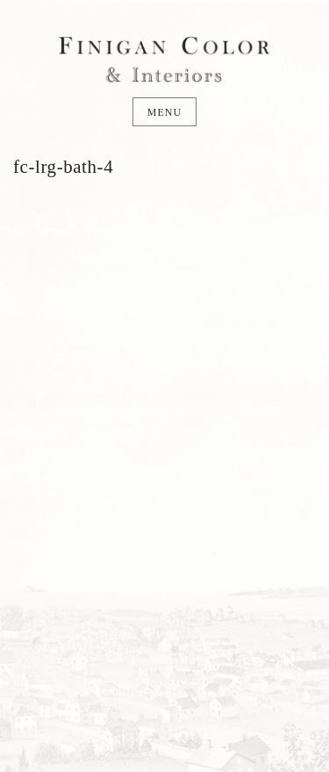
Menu (164, 112)
